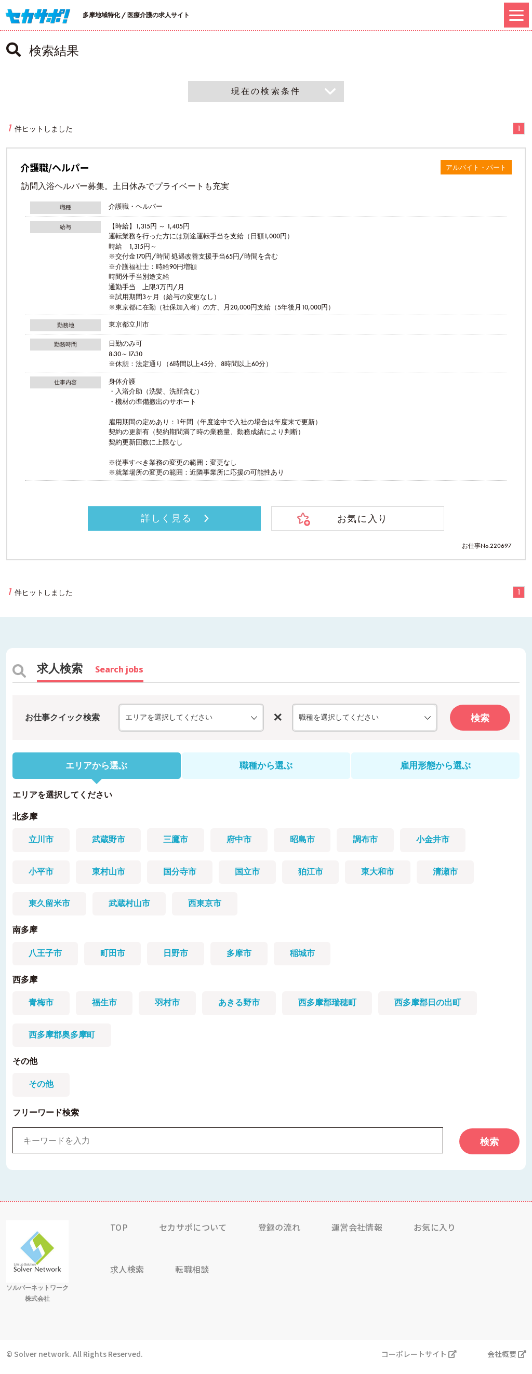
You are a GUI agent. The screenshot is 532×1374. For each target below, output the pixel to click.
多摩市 (243, 957)
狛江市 (315, 874)
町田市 (114, 957)
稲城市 (307, 957)
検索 (480, 719)
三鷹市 (178, 842)
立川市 (41, 842)
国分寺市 (183, 874)
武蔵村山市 (131, 906)
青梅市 (41, 1008)
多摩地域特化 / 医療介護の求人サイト (136, 15)
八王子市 (45, 957)
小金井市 (440, 842)
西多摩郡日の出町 (434, 1008)
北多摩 (24, 818)
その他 (24, 1067)
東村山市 (110, 874)
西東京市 (207, 906)
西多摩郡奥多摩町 (62, 1040)
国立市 (251, 874)
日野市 (178, 957)
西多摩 (24, 984)
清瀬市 (453, 874)
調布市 (372, 842)
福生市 (106, 1008)
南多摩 (24, 933)
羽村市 (170, 1008)
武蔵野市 (110, 842)
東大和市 (384, 874)
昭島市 (307, 842)
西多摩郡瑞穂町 (332, 1008)
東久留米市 (50, 906)
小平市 (41, 874)
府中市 (243, 842)
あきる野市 (243, 1008)
